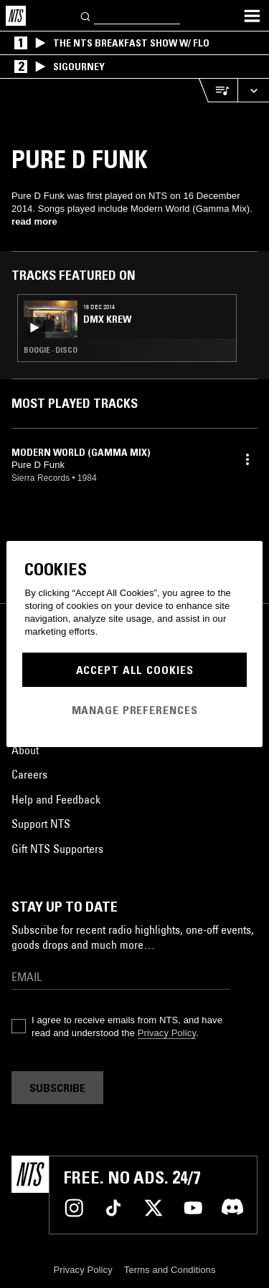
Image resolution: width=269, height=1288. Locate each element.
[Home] (16, 16)
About (25, 750)
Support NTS (40, 823)
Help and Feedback (55, 799)
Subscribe (57, 1087)
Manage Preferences (135, 710)
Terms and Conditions (170, 1269)
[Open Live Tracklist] (218, 90)
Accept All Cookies (135, 670)
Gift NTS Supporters (57, 848)
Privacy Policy (167, 1033)
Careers (29, 774)
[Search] (86, 15)
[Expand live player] (253, 90)
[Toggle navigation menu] (251, 15)
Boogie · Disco (50, 350)
